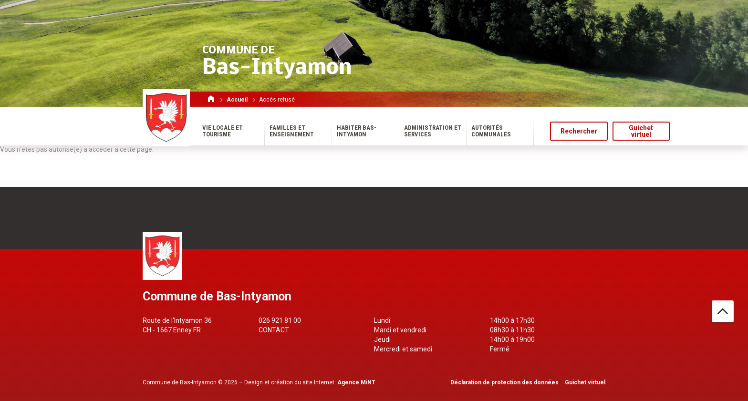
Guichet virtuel (641, 131)
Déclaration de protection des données (504, 382)
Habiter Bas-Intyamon (356, 131)
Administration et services (432, 131)
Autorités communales (491, 131)
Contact (274, 330)
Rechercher (579, 131)
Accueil (237, 99)
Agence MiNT (356, 382)
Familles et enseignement (292, 131)
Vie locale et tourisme (222, 131)
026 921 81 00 (280, 320)
